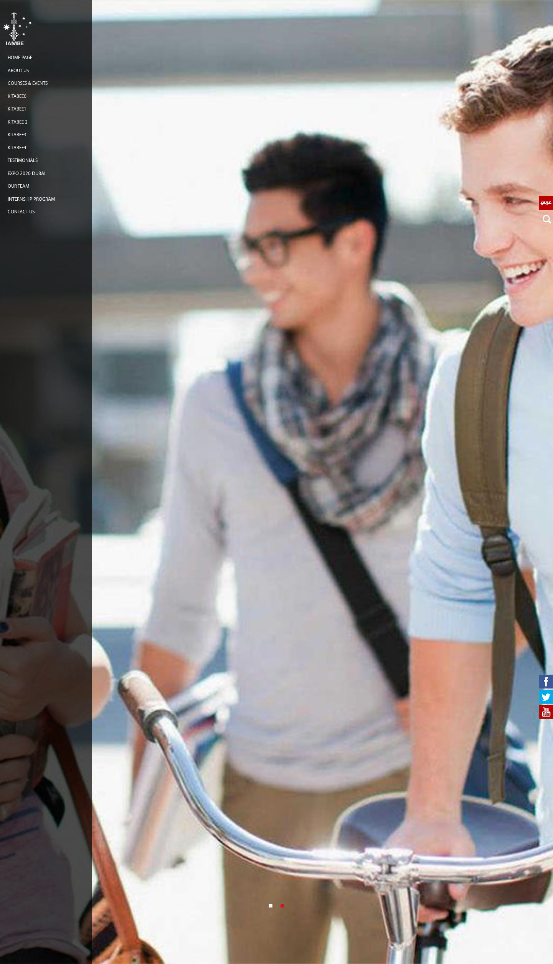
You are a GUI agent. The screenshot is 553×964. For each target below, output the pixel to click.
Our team (18, 186)
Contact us (21, 212)
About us (18, 70)
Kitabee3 (17, 134)
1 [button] (271, 905)
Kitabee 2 (18, 122)
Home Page (20, 57)
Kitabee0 (17, 96)
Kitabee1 (17, 109)
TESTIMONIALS (23, 160)
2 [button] (282, 905)
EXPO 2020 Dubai (26, 173)
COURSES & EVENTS (28, 83)
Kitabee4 (17, 147)
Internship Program (31, 199)
